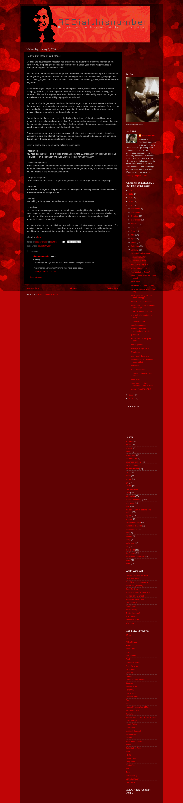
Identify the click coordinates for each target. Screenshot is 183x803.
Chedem (129, 676)
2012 (131, 198)
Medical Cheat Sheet (135, 596)
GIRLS (129, 486)
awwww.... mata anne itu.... (142, 301)
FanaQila (130, 690)
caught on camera (133, 462)
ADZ (128, 638)
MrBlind (129, 738)
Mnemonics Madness (135, 599)
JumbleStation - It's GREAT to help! (141, 717)
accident (129, 441)
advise (128, 445)
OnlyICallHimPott (133, 748)
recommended (132, 529)
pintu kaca (135, 366)
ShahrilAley (131, 765)
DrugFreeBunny (132, 579)
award (128, 452)
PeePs (129, 751)
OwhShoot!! (131, 606)
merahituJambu (132, 734)
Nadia (128, 745)
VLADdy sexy (131, 775)
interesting (130, 496)
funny (128, 476)
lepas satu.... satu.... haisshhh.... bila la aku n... (143, 384)
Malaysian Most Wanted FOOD (139, 592)
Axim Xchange (132, 666)
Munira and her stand (135, 741)
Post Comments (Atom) (48, 294)
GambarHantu (132, 697)
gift (127, 482)
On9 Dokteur (131, 603)
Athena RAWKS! (133, 662)
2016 (131, 190)
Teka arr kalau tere (139, 257)
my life (128, 515)
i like (128, 493)
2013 (131, 194)
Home (73, 288)
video (128, 563)
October (135, 216)
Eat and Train (131, 686)
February (135, 246)
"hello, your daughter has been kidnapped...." (141, 296)
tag (127, 546)
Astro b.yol (135, 282)
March (134, 242)
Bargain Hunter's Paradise (137, 575)
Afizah (128, 645)
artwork (129, 448)
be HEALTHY (131, 458)
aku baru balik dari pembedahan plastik (140, 330)
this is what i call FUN (135, 556)
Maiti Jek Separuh (133, 731)
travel (128, 560)
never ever (135, 379)
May (133, 235)
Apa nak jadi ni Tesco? (140, 272)
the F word (130, 553)
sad (127, 533)
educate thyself (44, 246)
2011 (131, 201)
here (39, 237)
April (133, 238)
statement (130, 543)
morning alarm (137, 345)
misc (128, 506)
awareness (130, 455)
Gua (128, 700)
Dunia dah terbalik (138, 261)
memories (130, 503)
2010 (131, 205)
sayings (129, 536)
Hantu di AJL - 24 (138, 321)
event (128, 472)
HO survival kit (132, 489)
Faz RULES (131, 693)
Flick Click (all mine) (134, 586)
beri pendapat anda (139, 268)
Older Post (113, 288)
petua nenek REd (133, 522)
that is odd (130, 550)
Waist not (130, 623)
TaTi (127, 769)
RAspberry (135, 352)
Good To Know (132, 589)
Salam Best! (131, 758)
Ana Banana (131, 656)
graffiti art (135, 335)
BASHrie (129, 673)
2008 (131, 398)
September (136, 220)
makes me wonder (134, 499)
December (136, 208)
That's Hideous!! (133, 613)
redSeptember (148, 136)
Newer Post (33, 288)
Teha (128, 772)
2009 (131, 395)
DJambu (129, 683)
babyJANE (130, 669)
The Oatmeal (131, 616)
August (134, 223)
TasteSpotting (132, 610)
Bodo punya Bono (138, 369)
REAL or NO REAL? (139, 264)
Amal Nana (130, 649)
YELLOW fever (132, 779)
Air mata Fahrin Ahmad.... (142, 253)
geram (128, 479)
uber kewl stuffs (132, 620)
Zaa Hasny (130, 782)
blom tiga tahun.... (138, 325)
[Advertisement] (139, 57)
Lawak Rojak (131, 724)
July (133, 227)
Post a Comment (37, 277)
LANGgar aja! (132, 721)
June (133, 231)
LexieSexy (130, 728)
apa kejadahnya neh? (140, 348)
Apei (128, 659)
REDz (128, 755)
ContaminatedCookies (135, 679)
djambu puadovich (41, 256)
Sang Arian (130, 762)
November (136, 212)
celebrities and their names (142, 286)
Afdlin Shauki (131, 642)
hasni (128, 703)
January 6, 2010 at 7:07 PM (44, 272)
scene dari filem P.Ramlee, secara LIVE (142, 361)
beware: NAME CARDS (141, 389)
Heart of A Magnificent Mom (138, 707)
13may (129, 635)
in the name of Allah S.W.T (142, 311)
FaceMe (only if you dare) (137, 582)
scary (128, 539)
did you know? (132, 465)
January (135, 250)
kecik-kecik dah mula (140, 356)
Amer (128, 652)
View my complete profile (136, 175)
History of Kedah (133, 710)
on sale (129, 519)
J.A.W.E (129, 714)
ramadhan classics (134, 526)
